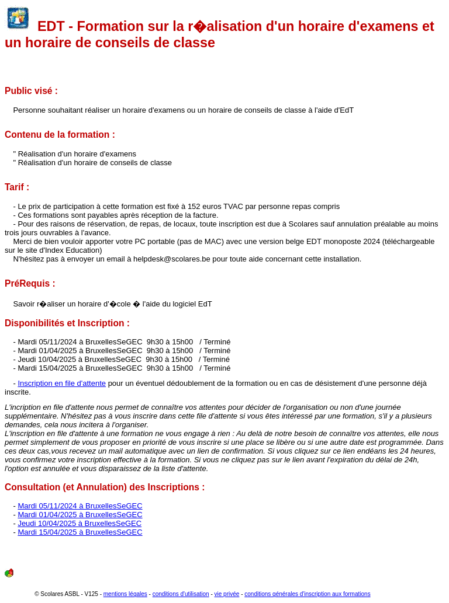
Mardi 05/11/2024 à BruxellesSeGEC (80, 505)
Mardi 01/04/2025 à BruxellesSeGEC (80, 514)
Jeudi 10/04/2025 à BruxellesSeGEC (79, 523)
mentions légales (125, 594)
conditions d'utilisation (181, 594)
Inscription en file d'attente (62, 383)
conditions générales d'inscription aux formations (307, 594)
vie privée (227, 594)
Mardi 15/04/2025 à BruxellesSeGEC (80, 532)
